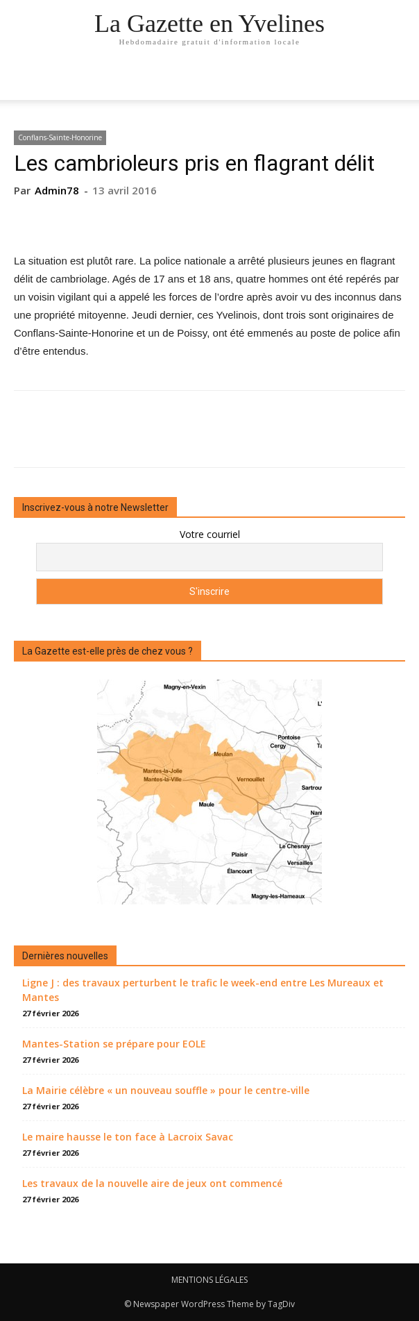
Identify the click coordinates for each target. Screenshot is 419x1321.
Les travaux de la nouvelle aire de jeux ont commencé (152, 1183)
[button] (399, 81)
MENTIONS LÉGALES (209, 1280)
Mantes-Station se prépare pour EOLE (114, 1043)
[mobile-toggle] (23, 81)
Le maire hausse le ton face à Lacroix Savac (127, 1136)
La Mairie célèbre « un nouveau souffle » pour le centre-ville (165, 1090)
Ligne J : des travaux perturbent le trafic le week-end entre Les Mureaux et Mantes (203, 990)
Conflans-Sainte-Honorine (60, 137)
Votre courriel (210, 534)
